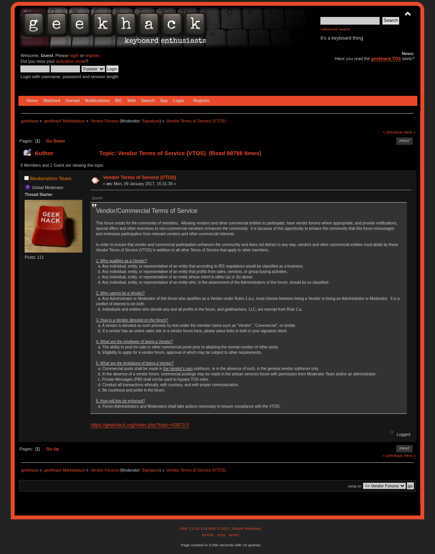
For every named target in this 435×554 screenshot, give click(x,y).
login (74, 55)
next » (410, 132)
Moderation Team (50, 178)
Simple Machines (246, 528)
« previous (393, 132)
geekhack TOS (386, 58)
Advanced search (335, 29)
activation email (71, 61)
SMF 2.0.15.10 (193, 528)
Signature (151, 121)
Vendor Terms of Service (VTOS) (140, 177)
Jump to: (355, 486)
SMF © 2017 (219, 528)
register (92, 55)
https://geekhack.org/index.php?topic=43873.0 (139, 425)
